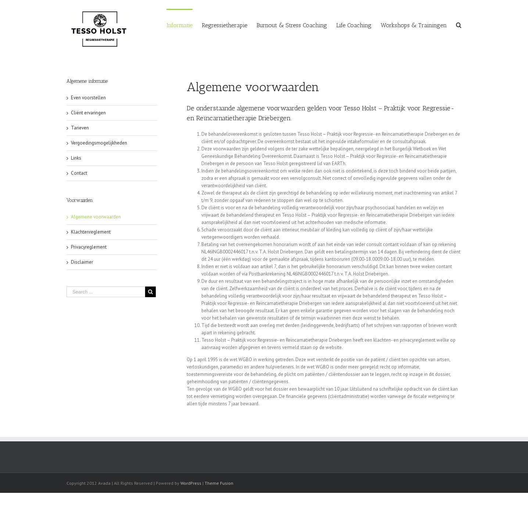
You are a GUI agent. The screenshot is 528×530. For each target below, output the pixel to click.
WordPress (190, 483)
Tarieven (80, 128)
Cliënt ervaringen (88, 113)
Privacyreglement (89, 247)
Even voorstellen (88, 98)
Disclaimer (82, 262)
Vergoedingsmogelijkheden (99, 143)
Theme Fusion (219, 483)
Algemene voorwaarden (96, 217)
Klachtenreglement (91, 232)
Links (76, 158)
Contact (79, 173)
